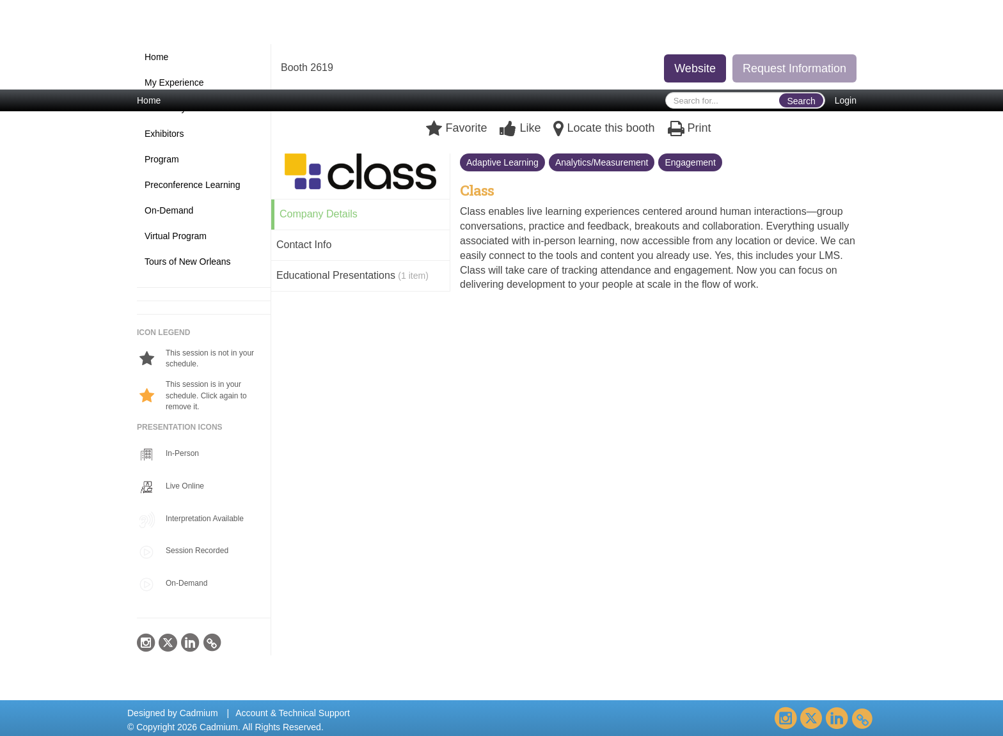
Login (846, 100)
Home (149, 100)
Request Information (794, 68)
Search (801, 101)
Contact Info (303, 244)
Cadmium (199, 713)
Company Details (319, 213)
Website (695, 68)
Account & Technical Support (292, 713)
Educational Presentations (352, 275)
